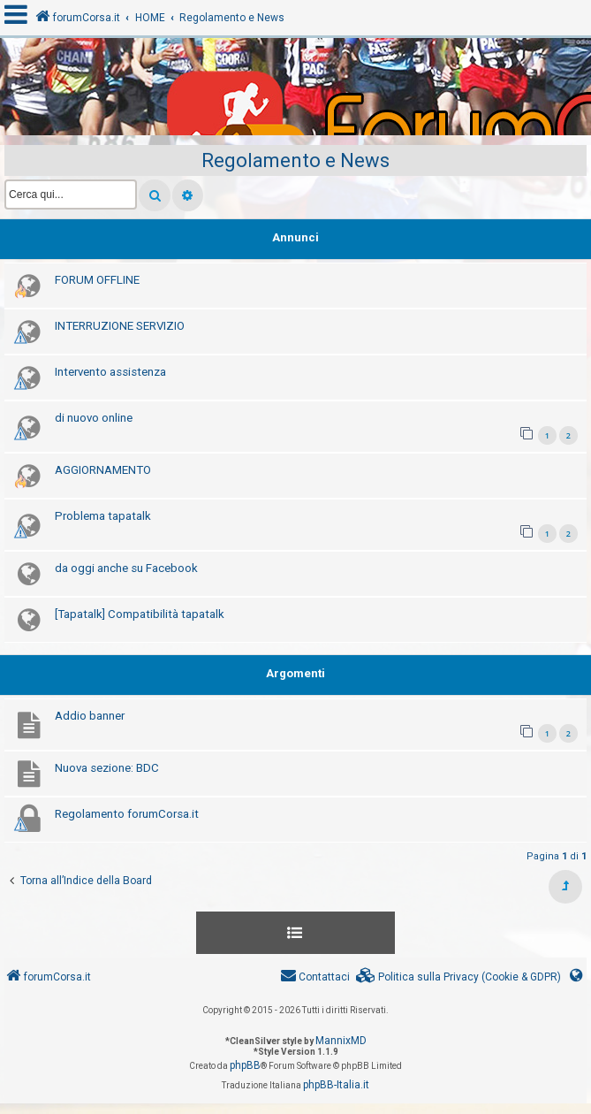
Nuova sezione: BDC (107, 767)
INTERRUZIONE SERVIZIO (120, 325)
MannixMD (341, 1040)
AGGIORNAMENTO (103, 470)
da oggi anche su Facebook (126, 568)
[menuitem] (458, 977)
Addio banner (90, 715)
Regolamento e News (295, 160)
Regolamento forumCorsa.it (127, 813)
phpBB (245, 1065)
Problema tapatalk (103, 516)
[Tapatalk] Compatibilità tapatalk (139, 614)
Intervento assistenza (110, 371)
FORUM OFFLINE (97, 279)
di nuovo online (94, 417)
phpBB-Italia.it (336, 1085)
